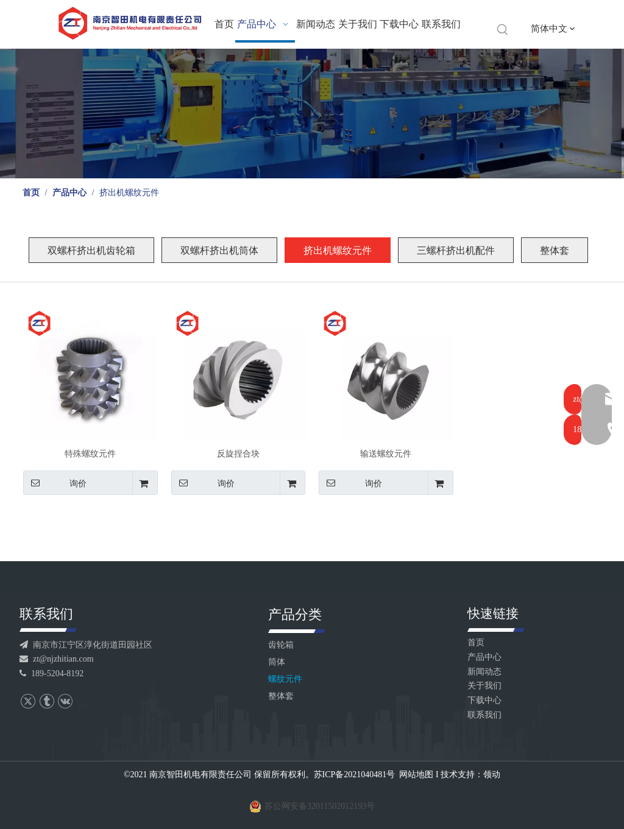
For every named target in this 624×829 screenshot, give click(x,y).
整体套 (554, 250)
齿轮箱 (281, 644)
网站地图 (416, 774)
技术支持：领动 (470, 774)
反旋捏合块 (238, 453)
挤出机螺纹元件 (337, 250)
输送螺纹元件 (385, 453)
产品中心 (484, 657)
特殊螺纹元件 (90, 453)
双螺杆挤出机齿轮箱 (91, 250)
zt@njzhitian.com (57, 658)
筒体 (276, 661)
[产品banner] (312, 113)
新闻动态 (484, 671)
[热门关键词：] (503, 30)
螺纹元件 (285, 679)
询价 (55, 482)
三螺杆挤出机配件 (456, 250)
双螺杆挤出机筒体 (219, 250)
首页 (475, 642)
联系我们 (484, 714)
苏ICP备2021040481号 (354, 774)
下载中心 (484, 700)
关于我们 (484, 685)
